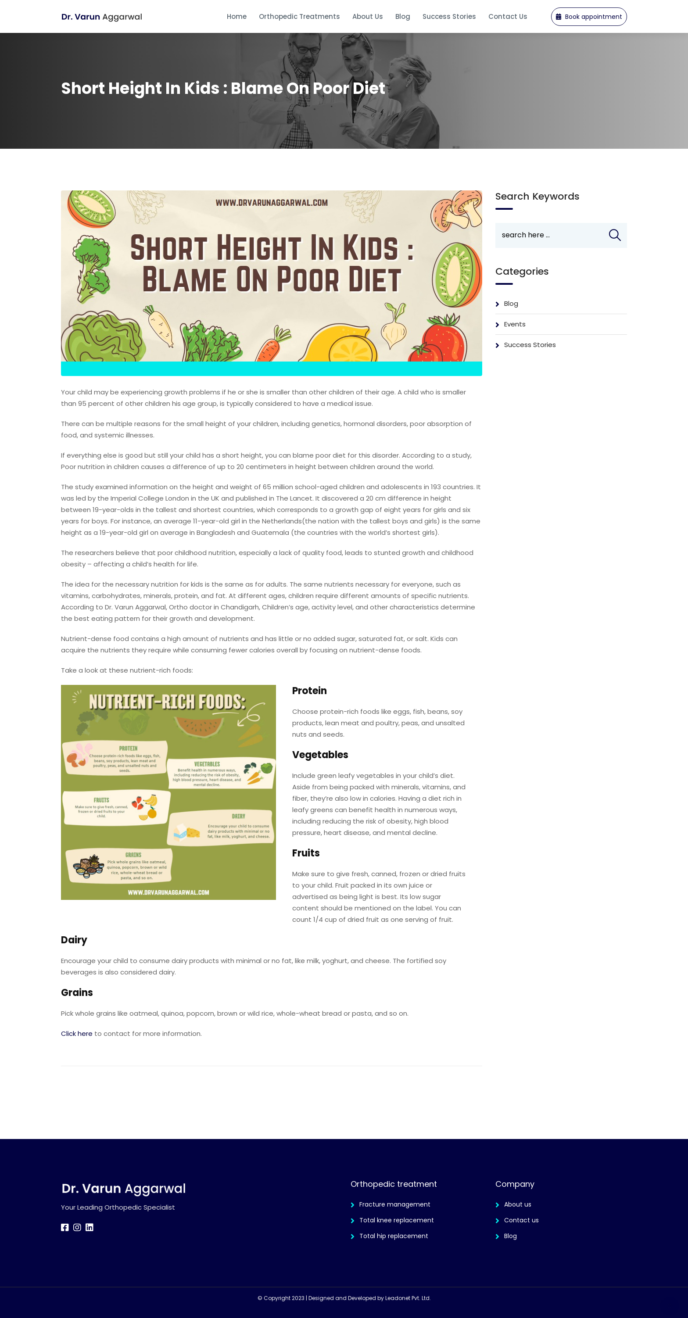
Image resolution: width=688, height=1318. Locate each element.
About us (367, 16)
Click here (77, 1033)
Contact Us (507, 16)
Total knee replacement (396, 1220)
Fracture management (394, 1204)
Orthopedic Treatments (299, 16)
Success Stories (449, 16)
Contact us (521, 1220)
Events (515, 324)
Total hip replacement (393, 1236)
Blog (402, 16)
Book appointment (589, 16)
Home (237, 16)
